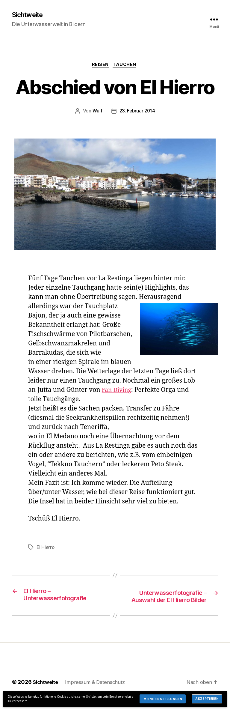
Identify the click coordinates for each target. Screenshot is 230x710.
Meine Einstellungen (162, 699)
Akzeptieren (207, 698)
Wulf (96, 113)
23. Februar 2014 (137, 113)
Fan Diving (118, 391)
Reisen (100, 66)
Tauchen (126, 66)
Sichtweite (29, 15)
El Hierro (46, 549)
